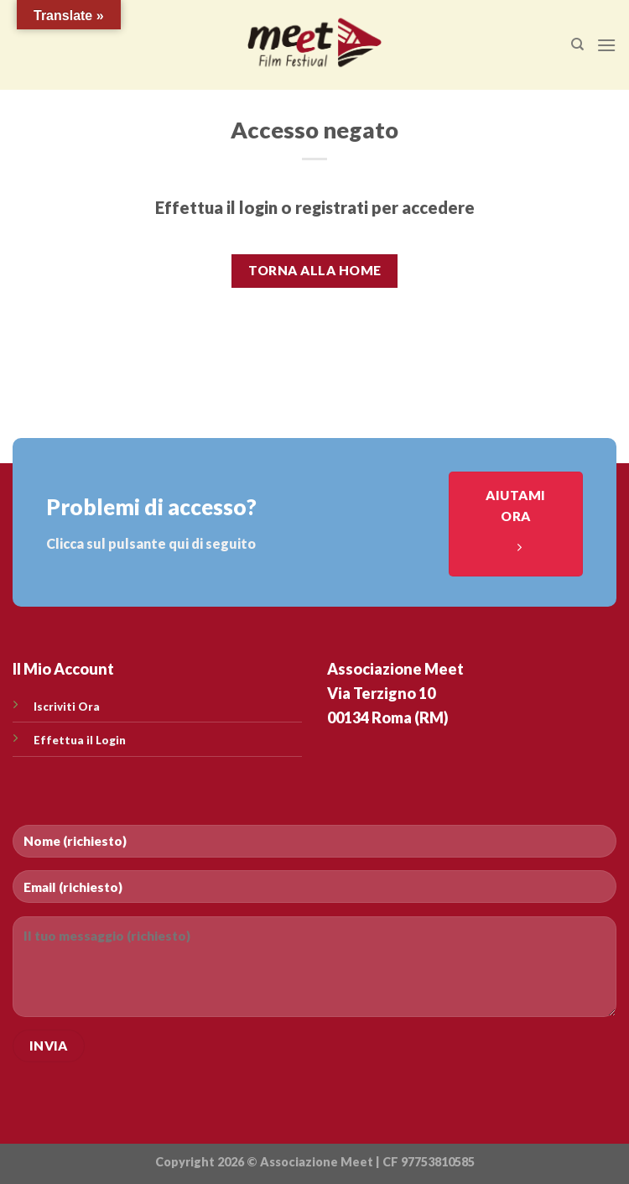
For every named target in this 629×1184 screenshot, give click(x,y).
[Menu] (606, 44)
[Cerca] (577, 44)
